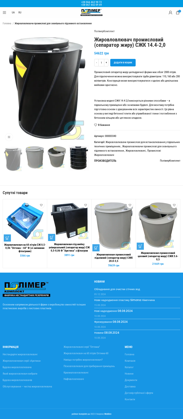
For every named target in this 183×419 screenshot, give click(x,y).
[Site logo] (91, 12)
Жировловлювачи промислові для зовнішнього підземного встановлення (53, 23)
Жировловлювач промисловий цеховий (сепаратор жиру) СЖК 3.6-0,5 (158, 256)
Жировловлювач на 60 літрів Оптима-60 (86, 353)
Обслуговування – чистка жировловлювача (27, 386)
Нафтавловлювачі (74, 379)
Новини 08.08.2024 (106, 333)
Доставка (130, 386)
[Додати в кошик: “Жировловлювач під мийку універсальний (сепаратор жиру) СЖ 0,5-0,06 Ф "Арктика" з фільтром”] (51, 237)
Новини (129, 373)
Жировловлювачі (135, 150)
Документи (131, 380)
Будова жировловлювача (17, 367)
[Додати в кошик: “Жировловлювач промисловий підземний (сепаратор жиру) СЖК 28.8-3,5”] (96, 247)
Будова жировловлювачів (17, 380)
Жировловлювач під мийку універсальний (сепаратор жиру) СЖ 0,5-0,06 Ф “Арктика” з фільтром (69, 247)
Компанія (130, 360)
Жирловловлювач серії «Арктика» (22, 360)
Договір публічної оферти (139, 393)
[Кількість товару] (101, 62)
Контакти (130, 399)
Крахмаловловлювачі (76, 372)
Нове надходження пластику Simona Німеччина (124, 300)
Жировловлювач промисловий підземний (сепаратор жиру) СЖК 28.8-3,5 (114, 258)
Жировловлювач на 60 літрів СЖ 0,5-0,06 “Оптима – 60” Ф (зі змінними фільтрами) (25, 248)
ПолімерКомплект (104, 31)
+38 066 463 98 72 (91, 2)
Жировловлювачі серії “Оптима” (82, 346)
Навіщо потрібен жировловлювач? (83, 359)
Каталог (129, 367)
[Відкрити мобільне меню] (4, 12)
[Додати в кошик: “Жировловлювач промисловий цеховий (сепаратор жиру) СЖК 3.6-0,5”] (140, 246)
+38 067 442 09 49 (91, 4)
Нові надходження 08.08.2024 (113, 311)
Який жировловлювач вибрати (20, 373)
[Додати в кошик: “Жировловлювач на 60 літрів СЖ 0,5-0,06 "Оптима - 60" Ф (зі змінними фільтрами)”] (7, 238)
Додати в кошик (123, 62)
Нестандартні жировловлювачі (20, 354)
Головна (7, 23)
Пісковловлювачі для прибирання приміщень (89, 366)
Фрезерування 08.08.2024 (111, 322)
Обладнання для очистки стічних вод (117, 289)
